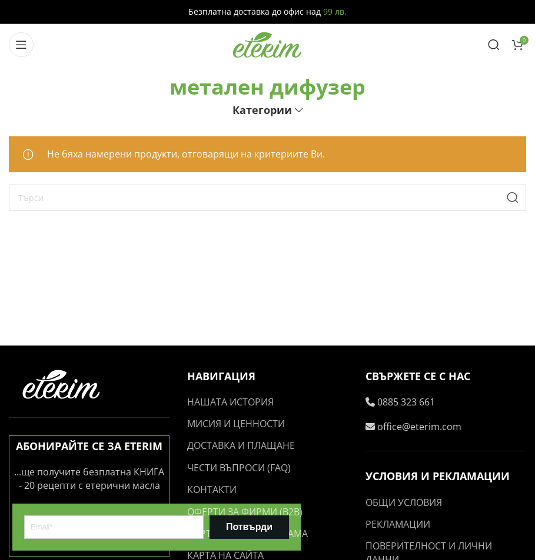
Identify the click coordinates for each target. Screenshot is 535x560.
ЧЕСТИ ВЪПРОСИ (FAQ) (239, 467)
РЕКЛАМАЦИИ (397, 524)
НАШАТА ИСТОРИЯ (230, 401)
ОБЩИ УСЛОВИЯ (403, 502)
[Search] (494, 44)
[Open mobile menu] (21, 44)
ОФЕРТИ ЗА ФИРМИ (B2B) (245, 511)
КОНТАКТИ (212, 489)
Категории (262, 110)
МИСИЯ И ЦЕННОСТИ (236, 423)
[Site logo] (268, 43)
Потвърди (249, 527)
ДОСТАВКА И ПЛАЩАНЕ (241, 445)
